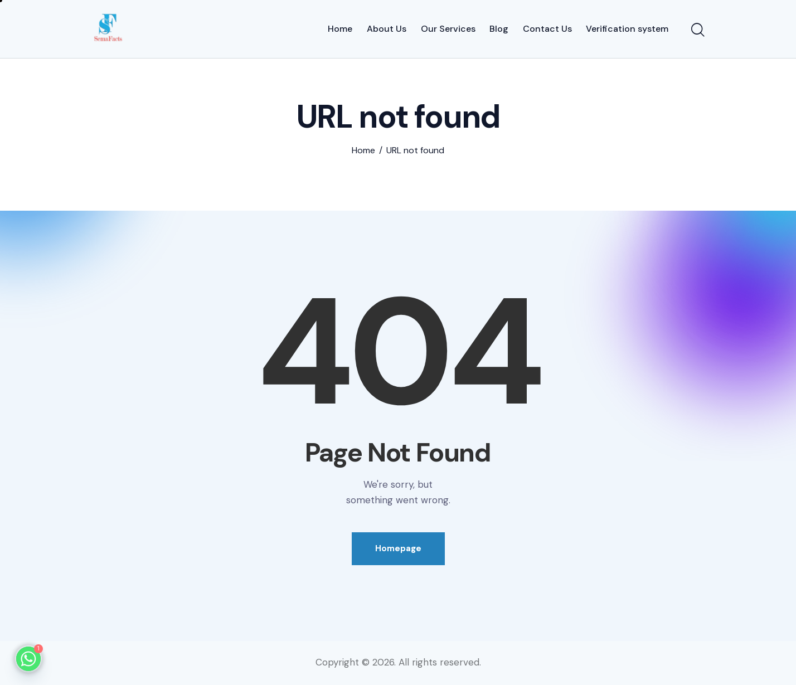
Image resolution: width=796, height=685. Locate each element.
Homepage (398, 548)
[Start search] (698, 31)
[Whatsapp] (28, 659)
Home (363, 150)
